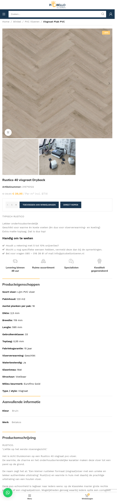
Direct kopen (70, 205)
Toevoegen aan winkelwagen (39, 205)
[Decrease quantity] (7, 205)
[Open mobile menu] (4, 14)
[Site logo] (57, 4)
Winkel (17, 21)
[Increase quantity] (16, 205)
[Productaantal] (11, 205)
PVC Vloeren (32, 21)
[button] (5, 83)
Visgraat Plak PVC (54, 21)
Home (5, 21)
